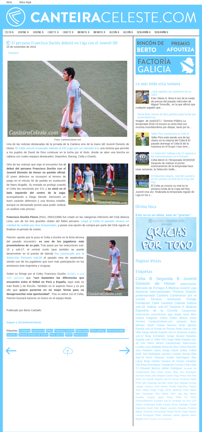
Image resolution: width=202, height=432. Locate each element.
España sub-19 (144, 328)
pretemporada (145, 295)
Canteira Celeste (173, 303)
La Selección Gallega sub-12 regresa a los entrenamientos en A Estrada (173, 155)
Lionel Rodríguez (145, 415)
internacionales (116, 330)
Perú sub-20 (57, 334)
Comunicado (159, 411)
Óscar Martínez (173, 390)
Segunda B (168, 278)
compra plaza (155, 397)
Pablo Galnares (163, 415)
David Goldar (180, 350)
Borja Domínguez (151, 364)
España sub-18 (163, 379)
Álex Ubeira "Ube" (165, 393)
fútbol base (82, 330)
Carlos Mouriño (187, 346)
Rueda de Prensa (164, 328)
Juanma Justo (152, 386)
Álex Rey (191, 375)
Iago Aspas (175, 314)
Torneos (156, 299)
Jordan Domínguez (177, 357)
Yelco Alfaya (142, 390)
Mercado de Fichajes (150, 288)
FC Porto (190, 397)
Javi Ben (161, 383)
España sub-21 (167, 332)
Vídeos (164, 318)
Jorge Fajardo (189, 411)
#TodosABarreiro (144, 401)
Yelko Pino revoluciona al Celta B (170, 133)
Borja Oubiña (152, 361)
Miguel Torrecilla (144, 411)
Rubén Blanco (178, 318)
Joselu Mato (171, 372)
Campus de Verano (172, 361)
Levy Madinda (153, 346)
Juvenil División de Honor (33, 334)
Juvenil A (12, 334)
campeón (181, 321)
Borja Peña (174, 397)
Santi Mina (189, 314)
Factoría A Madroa (182, 307)
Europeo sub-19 (162, 401)
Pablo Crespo (163, 404)
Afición (159, 343)
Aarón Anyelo (150, 419)
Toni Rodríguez (188, 372)
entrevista (174, 299)
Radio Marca (183, 328)
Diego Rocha (174, 411)
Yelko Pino (160, 339)
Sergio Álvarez (176, 336)
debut (49, 330)
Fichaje (191, 299)
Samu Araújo (162, 350)
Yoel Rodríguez (151, 354)
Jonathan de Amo (181, 401)
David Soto (153, 408)
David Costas (156, 325)
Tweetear (13, 53)
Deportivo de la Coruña (156, 310)
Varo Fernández (144, 393)
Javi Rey (183, 393)
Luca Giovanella (164, 419)
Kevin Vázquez (155, 357)
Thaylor (192, 386)
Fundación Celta (147, 303)
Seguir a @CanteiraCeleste (24, 322)
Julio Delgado (158, 375)
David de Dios (170, 346)
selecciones (80, 334)
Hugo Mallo (174, 339)
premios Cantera (171, 354)
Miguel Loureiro (168, 408)
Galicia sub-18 (157, 307)
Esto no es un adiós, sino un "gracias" (163, 215)
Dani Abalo (157, 372)
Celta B (144, 278)
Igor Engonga (150, 383)
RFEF (68, 334)
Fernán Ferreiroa (180, 379)
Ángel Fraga (157, 390)
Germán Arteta (143, 375)
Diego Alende (150, 332)
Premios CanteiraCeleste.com (154, 321)
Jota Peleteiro (144, 350)
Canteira (162, 295)
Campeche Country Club (175, 364)
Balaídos (191, 336)
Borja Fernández (155, 336)
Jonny (192, 318)
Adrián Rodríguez (172, 368)
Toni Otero (147, 343)
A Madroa (24, 330)
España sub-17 (144, 339)
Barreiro (171, 325)
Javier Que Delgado (177, 383)
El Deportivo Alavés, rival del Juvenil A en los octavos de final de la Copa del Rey (173, 179)
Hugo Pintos (180, 375)
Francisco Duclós (64, 330)
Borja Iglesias (187, 325)
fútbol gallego (97, 330)
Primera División (184, 291)
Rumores (182, 332)
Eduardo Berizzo (150, 368)
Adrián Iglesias (181, 415)
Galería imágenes (146, 318)
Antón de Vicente (145, 379)
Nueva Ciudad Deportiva (174, 386)
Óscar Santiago (180, 404)
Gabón (169, 375)
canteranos (38, 330)
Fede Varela (189, 390)
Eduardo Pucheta (187, 408)
